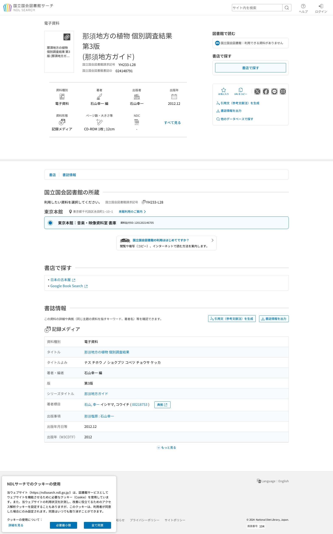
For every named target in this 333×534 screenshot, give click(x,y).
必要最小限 (63, 525)
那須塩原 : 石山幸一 (99, 416)
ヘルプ (303, 7)
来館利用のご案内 (133, 211)
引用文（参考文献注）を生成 (237, 103)
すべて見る (172, 122)
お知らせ (119, 520)
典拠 (162, 404)
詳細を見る (15, 525)
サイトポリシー (175, 520)
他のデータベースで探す (234, 119)
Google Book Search (69, 285)
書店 (52, 174)
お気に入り (223, 91)
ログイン (321, 7)
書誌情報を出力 (228, 110)
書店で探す (250, 67)
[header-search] (261, 7)
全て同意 (97, 525)
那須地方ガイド (96, 393)
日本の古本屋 (63, 279)
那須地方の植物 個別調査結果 (106, 351)
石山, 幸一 (92, 404)
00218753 (139, 404)
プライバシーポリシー (144, 520)
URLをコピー (240, 91)
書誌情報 (69, 174)
